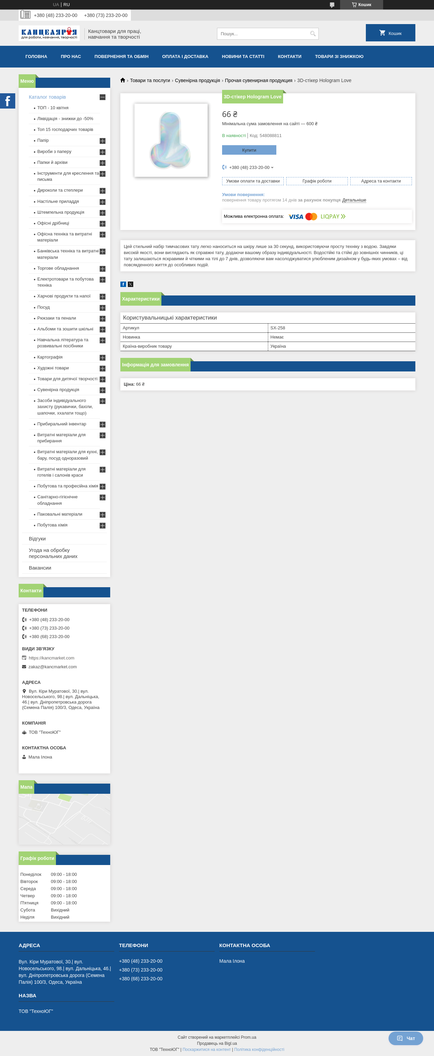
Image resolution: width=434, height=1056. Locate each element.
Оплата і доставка (185, 56)
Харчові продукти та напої (64, 296)
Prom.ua (248, 1037)
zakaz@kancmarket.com (52, 666)
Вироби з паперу (54, 151)
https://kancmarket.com (51, 657)
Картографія (50, 357)
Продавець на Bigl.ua (217, 1043)
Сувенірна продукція (197, 80)
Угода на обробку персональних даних (53, 553)
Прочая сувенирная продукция (259, 80)
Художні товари (53, 367)
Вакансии (40, 568)
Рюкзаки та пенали (56, 318)
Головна (36, 56)
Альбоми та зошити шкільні (65, 328)
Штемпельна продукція (60, 212)
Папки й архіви (52, 162)
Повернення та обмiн (122, 56)
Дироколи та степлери (60, 190)
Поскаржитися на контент (206, 1049)
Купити (249, 150)
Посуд (43, 307)
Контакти (290, 56)
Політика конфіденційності (259, 1049)
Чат (406, 1038)
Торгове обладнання (58, 268)
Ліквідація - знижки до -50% (65, 118)
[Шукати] (313, 34)
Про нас (71, 56)
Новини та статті (243, 56)
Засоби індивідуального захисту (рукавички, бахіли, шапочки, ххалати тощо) (65, 406)
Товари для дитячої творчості (67, 378)
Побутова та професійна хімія (67, 485)
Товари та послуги (150, 80)
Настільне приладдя (58, 201)
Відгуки (37, 538)
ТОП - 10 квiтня (52, 107)
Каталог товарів (47, 97)
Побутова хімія (52, 524)
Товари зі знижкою (339, 56)
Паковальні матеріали (59, 514)
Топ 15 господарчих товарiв (65, 129)
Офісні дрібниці (53, 223)
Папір (43, 140)
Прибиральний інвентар (61, 423)
